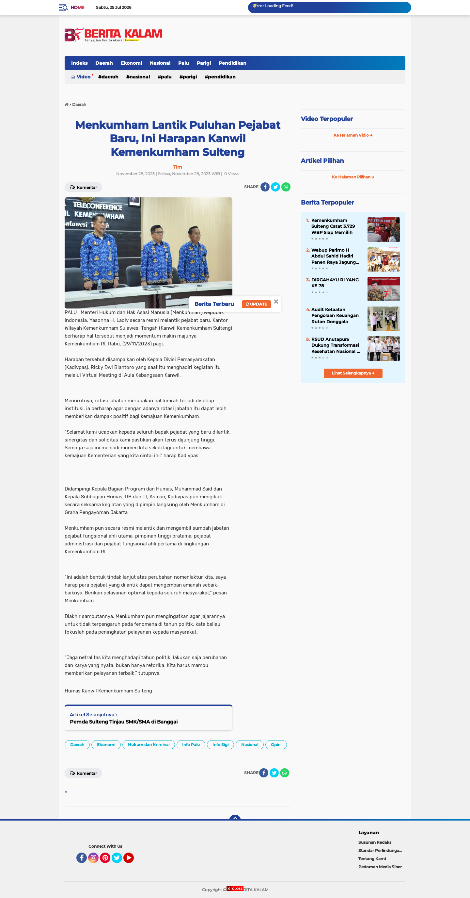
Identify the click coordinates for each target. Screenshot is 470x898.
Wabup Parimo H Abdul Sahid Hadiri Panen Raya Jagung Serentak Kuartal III (333, 256)
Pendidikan (232, 63)
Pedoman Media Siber (380, 866)
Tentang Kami (372, 858)
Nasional (160, 63)
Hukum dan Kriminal (148, 744)
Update (256, 304)
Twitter (120, 861)
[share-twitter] (275, 186)
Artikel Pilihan (322, 160)
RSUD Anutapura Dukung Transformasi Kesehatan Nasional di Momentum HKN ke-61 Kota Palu (336, 345)
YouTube (133, 861)
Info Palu (191, 744)
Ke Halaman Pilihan (353, 177)
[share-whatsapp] (285, 186)
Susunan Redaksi (375, 842)
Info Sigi (220, 744)
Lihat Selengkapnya (353, 373)
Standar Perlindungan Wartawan (381, 850)
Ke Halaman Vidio (353, 135)
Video (83, 77)
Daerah (104, 63)
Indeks (79, 63)
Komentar (83, 186)
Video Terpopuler (327, 119)
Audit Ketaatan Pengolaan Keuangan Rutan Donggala (335, 315)
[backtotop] (235, 820)
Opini (276, 744)
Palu (183, 63)
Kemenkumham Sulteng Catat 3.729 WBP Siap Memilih (333, 226)
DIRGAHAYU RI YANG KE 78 (335, 282)
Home (77, 7)
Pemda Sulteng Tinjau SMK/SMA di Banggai (124, 722)
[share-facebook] (265, 186)
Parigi (204, 63)
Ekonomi (131, 63)
